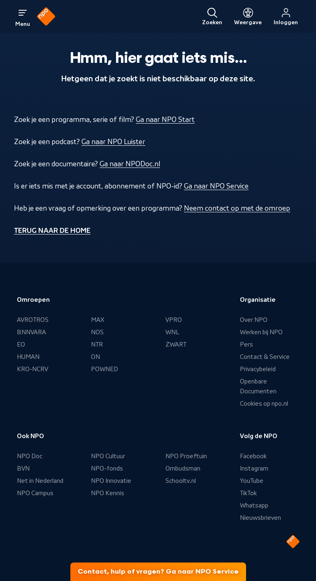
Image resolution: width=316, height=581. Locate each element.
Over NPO (253, 320)
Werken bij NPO (261, 332)
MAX (97, 320)
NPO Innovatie (111, 481)
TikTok (248, 493)
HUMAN (28, 357)
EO (21, 344)
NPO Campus (35, 493)
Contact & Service (265, 357)
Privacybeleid (258, 369)
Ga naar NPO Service (216, 186)
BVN (23, 468)
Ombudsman (182, 468)
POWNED (104, 369)
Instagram (254, 468)
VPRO (173, 320)
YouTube (251, 481)
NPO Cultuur (108, 456)
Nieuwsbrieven (260, 517)
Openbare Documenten (258, 386)
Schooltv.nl (180, 481)
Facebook (253, 456)
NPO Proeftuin (186, 456)
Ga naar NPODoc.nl (130, 164)
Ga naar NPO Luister (113, 141)
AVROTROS (33, 320)
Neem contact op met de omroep (237, 208)
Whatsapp (254, 505)
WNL (172, 332)
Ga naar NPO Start (165, 119)
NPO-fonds (107, 468)
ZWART (175, 344)
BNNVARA (31, 332)
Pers (246, 344)
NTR (97, 344)
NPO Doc (29, 456)
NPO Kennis (107, 493)
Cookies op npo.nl (264, 403)
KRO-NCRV (32, 369)
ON (95, 357)
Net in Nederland (40, 481)
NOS (97, 332)
